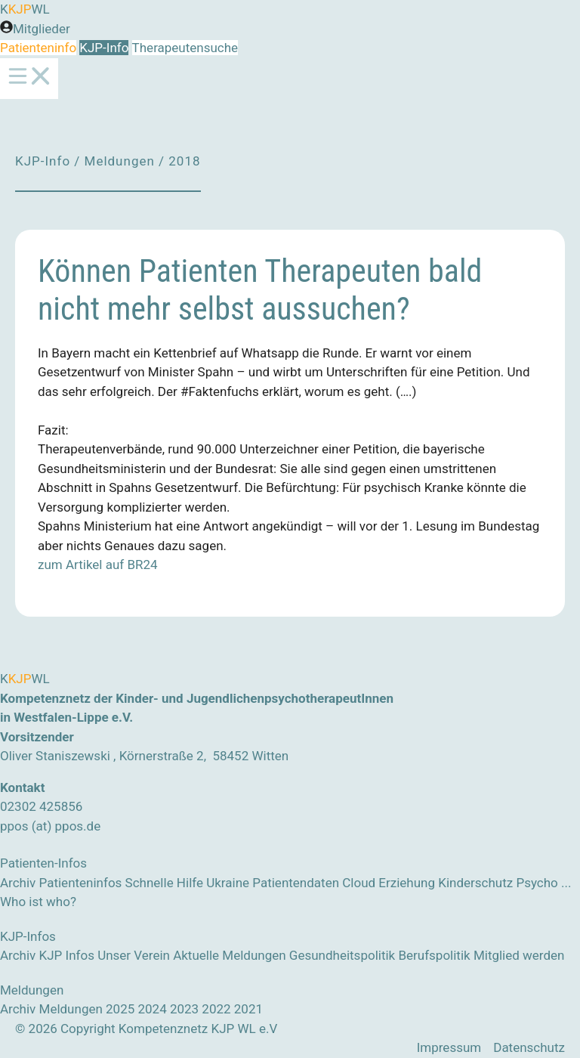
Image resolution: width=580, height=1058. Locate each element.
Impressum (449, 1047)
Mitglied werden (519, 955)
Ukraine (227, 882)
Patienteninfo (38, 47)
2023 (184, 1008)
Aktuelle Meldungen (229, 955)
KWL (25, 9)
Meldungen (120, 161)
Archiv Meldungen (51, 1008)
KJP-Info (103, 47)
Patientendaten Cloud (313, 882)
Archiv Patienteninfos (61, 882)
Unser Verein (133, 955)
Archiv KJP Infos (47, 955)
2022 (216, 1008)
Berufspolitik (434, 955)
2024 (151, 1008)
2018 (184, 161)
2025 (120, 1008)
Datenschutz (529, 1047)
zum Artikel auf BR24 (98, 564)
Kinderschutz (475, 882)
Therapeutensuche (184, 47)
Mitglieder (41, 28)
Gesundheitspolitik (342, 955)
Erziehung (406, 882)
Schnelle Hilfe (164, 882)
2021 (248, 1008)
